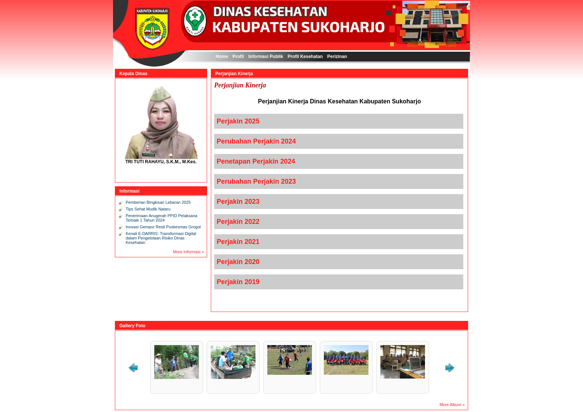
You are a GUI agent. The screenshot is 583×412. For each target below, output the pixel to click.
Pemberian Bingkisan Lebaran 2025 (158, 202)
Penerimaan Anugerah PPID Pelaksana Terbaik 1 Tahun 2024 (161, 217)
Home (222, 56)
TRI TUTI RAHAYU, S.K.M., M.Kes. (161, 161)
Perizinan (337, 56)
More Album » (452, 404)
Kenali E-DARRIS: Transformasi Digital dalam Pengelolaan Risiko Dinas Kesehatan (161, 238)
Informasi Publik (265, 56)
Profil (238, 56)
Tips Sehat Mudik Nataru (148, 209)
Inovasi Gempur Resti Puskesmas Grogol (163, 227)
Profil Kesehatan (305, 56)
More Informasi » (188, 252)
